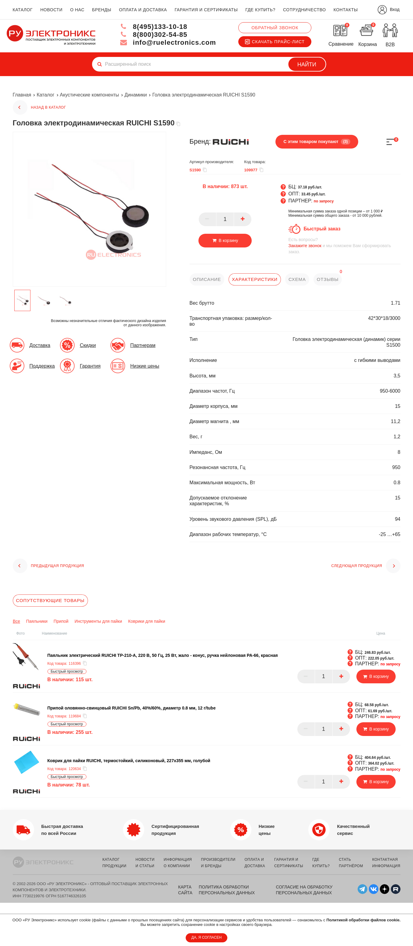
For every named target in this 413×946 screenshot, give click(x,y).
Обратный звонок (274, 27)
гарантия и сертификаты (206, 9)
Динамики (135, 94)
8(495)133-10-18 (153, 26)
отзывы (328, 279)
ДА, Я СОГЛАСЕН (206, 937)
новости (51, 9)
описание (207, 279)
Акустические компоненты (89, 94)
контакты (346, 9)
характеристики (255, 279)
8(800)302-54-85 (153, 34)
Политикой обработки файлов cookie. (363, 920)
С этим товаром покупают (316, 141)
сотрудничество (304, 9)
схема (297, 279)
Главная (22, 94)
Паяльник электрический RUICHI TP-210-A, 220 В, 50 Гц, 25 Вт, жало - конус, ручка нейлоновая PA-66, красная (162, 655)
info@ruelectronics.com (168, 42)
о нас (77, 9)
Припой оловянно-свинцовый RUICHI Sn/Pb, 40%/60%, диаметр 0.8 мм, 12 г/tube (131, 708)
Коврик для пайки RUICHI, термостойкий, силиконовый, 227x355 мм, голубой (128, 760)
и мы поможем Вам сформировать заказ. (344, 245)
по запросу (324, 201)
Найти (306, 64)
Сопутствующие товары (50, 600)
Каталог (45, 94)
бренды (101, 9)
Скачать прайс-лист (275, 41)
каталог (23, 9)
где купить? (260, 9)
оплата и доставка (143, 9)
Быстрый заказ (321, 228)
